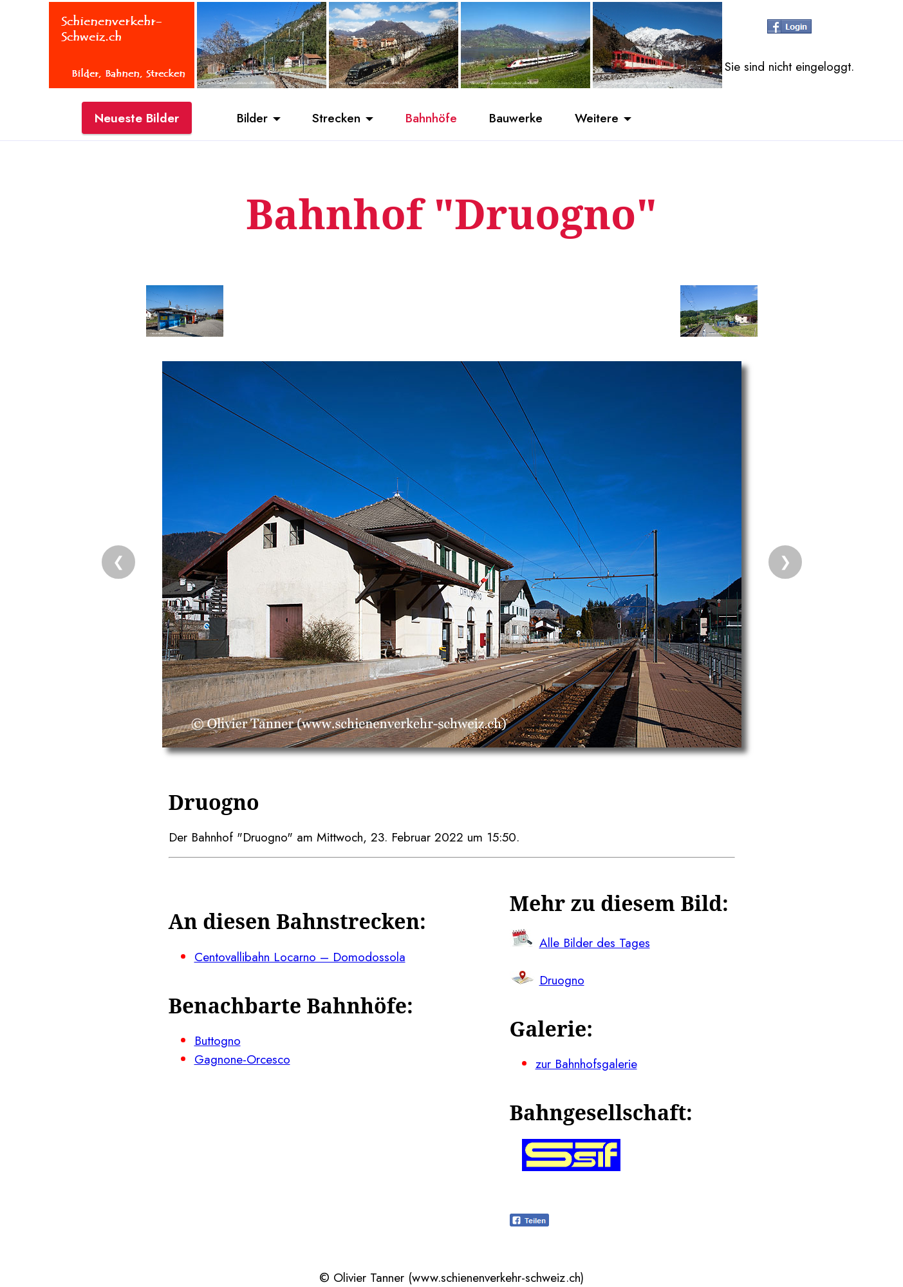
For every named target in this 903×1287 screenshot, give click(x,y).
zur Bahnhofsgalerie (586, 1064)
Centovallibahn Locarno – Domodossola (299, 957)
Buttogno (217, 1040)
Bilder (252, 118)
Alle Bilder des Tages (594, 943)
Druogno (561, 980)
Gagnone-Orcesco (242, 1059)
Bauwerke (516, 118)
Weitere (597, 118)
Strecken (336, 118)
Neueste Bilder (137, 118)
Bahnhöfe (431, 118)
